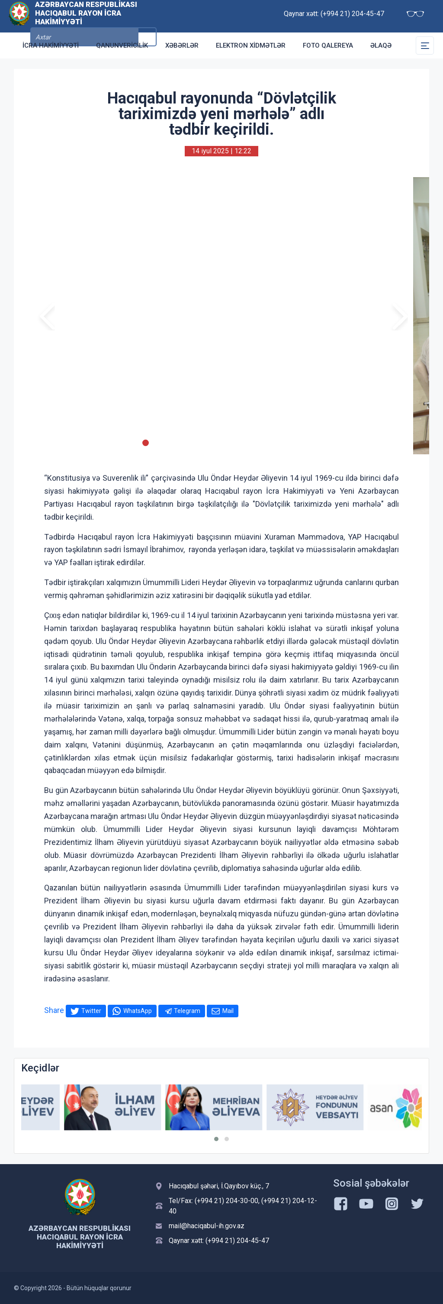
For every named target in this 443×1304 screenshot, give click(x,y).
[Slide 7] (192, 442)
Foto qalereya (328, 45)
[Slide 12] (250, 442)
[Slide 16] (297, 442)
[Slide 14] (274, 442)
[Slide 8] (204, 442)
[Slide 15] (285, 442)
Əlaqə (381, 45)
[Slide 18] (320, 442)
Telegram (187, 1010)
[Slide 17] (309, 442)
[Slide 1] (122, 442)
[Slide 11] (239, 442)
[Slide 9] (215, 442)
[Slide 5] (168, 442)
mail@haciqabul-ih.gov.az (206, 1226)
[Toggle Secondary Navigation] (424, 45)
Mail (228, 1010)
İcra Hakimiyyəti (50, 45)
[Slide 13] (262, 442)
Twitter (91, 1010)
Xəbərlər (182, 45)
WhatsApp (137, 1010)
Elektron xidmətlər (251, 45)
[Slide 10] (227, 442)
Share (54, 1010)
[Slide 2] (133, 442)
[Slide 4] (157, 442)
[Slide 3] (145, 442)
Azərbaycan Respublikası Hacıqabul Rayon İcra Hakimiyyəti (86, 16)
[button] (216, 1139)
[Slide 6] (180, 442)
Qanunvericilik (122, 45)
